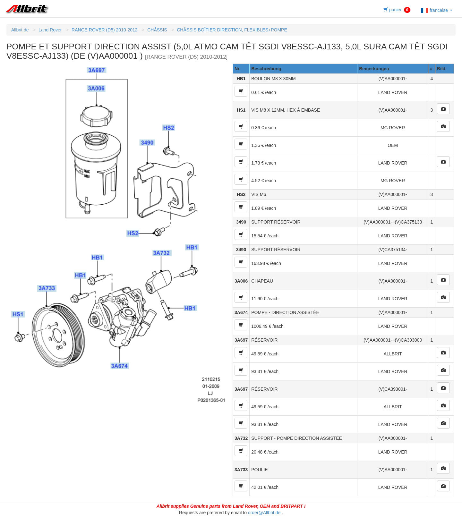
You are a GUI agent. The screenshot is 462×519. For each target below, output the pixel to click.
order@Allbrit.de (264, 512)
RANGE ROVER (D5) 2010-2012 (104, 29)
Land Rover (50, 29)
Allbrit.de (20, 29)
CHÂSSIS (157, 29)
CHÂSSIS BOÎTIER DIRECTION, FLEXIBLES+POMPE (232, 29)
